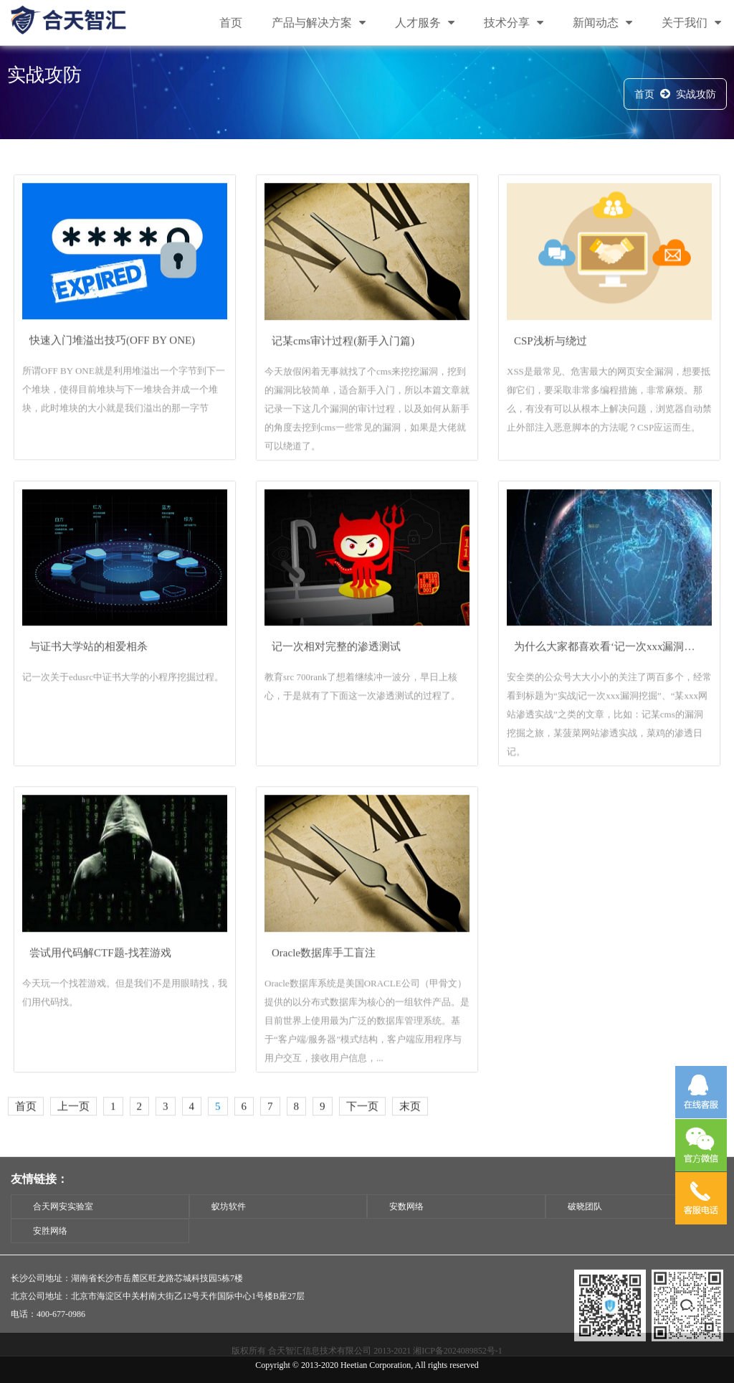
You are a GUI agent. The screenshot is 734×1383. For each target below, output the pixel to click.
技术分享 (513, 23)
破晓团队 (585, 1232)
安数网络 (406, 1232)
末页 (410, 1125)
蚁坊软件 (228, 1232)
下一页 (362, 1125)
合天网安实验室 (63, 1232)
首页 (230, 23)
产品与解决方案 (319, 23)
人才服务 (424, 23)
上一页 (73, 1125)
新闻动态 (602, 23)
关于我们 (691, 23)
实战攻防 (696, 96)
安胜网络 (50, 1256)
